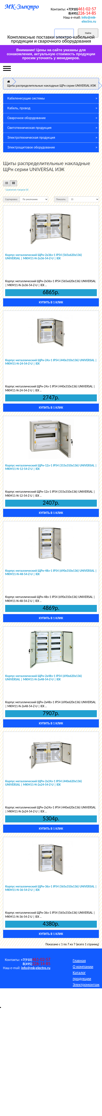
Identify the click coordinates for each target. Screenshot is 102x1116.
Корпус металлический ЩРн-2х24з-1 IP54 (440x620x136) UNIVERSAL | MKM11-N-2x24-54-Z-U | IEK (43, 783)
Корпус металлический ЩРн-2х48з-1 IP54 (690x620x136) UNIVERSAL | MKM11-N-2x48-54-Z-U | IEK (43, 677)
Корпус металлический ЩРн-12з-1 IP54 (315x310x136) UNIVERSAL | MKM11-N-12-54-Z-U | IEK (51, 467)
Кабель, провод (18, 108)
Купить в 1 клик (51, 302)
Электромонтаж (86, 984)
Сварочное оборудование (26, 118)
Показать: (61, 199)
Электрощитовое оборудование (31, 147)
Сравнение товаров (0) (17, 189)
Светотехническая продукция (29, 128)
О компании (83, 966)
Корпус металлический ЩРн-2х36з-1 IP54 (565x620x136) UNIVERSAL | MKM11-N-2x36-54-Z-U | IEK (43, 256)
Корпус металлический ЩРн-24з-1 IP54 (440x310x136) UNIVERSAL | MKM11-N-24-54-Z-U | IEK (51, 362)
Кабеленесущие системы (26, 98)
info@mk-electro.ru (89, 19)
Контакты (80, 1002)
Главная (79, 960)
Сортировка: (11, 199)
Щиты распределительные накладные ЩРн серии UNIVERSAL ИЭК (51, 85)
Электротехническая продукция (31, 137)
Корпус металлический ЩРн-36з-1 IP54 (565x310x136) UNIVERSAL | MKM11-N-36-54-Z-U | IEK (51, 888)
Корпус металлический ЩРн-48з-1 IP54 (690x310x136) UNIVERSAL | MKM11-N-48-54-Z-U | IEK (51, 572)
